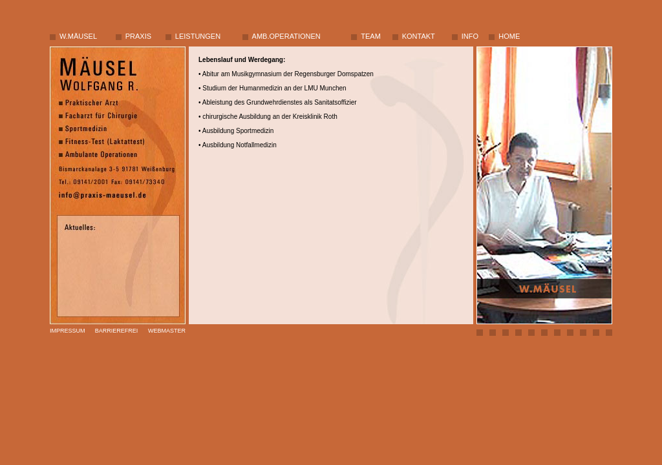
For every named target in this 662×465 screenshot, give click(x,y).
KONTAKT (418, 36)
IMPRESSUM (67, 330)
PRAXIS (138, 36)
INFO (470, 36)
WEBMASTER (167, 330)
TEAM (371, 36)
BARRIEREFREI (116, 330)
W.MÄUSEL (78, 36)
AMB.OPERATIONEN (286, 36)
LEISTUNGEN (197, 36)
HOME (509, 36)
